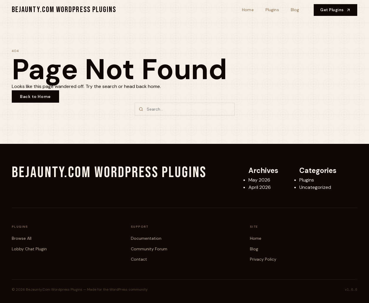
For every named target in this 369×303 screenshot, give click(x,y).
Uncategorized (315, 187)
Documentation (146, 238)
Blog (295, 9)
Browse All (21, 238)
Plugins (272, 9)
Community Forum (149, 249)
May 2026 (259, 180)
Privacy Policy (263, 259)
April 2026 (259, 187)
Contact (139, 259)
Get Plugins (335, 9)
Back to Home (35, 96)
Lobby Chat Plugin (29, 249)
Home (248, 9)
